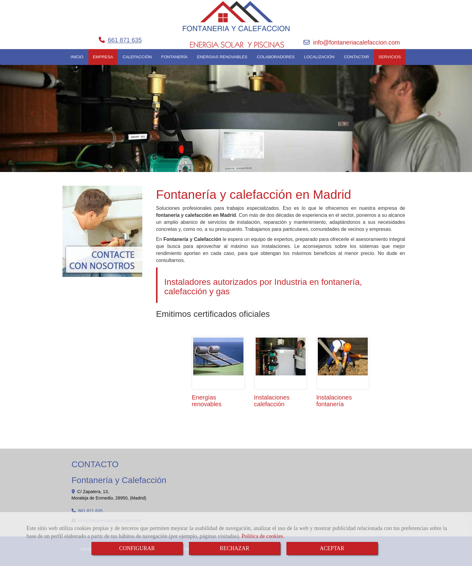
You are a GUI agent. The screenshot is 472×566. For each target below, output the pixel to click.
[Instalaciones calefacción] (280, 362)
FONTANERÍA (174, 57)
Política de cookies (262, 536)
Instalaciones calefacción (272, 400)
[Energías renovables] (218, 362)
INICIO (77, 57)
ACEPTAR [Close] (332, 548)
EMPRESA (103, 57)
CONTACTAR (356, 57)
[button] (35, 111)
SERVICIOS (389, 57)
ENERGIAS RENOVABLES (222, 57)
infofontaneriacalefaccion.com (356, 42)
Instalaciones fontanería (334, 400)
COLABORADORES (276, 57)
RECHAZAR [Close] (234, 548)
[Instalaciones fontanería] (342, 362)
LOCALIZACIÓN (319, 57)
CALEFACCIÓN (137, 57)
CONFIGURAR (137, 548)
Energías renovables (207, 400)
